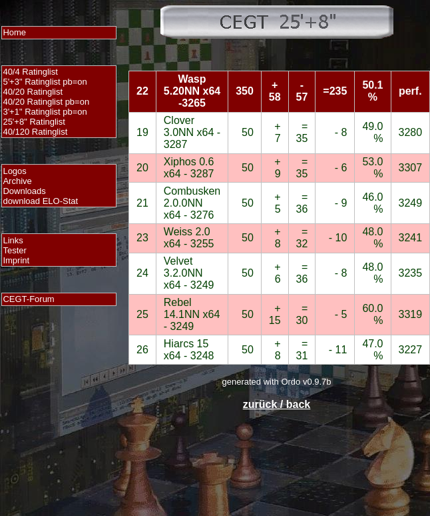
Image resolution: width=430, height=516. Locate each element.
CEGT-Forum (28, 299)
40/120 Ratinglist (35, 132)
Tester (14, 250)
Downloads (24, 191)
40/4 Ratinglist (30, 72)
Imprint (16, 260)
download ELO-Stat (40, 201)
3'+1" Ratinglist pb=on (45, 112)
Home (14, 32)
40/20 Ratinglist (33, 92)
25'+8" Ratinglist (34, 122)
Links (13, 240)
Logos (14, 171)
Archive (17, 181)
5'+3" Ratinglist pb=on (45, 82)
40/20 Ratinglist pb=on (46, 102)
